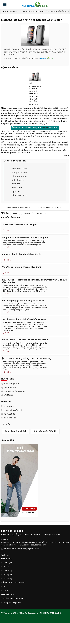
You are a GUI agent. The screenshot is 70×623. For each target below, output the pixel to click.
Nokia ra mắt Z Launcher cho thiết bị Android (25, 340)
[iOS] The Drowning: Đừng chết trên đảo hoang (26, 359)
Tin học (6, 567)
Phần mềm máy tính (13, 410)
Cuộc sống (7, 571)
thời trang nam (19, 195)
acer (31, 91)
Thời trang (7, 579)
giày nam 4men (19, 169)
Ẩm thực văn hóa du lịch (14, 583)
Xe (4, 587)
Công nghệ (25, 11)
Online (5, 591)
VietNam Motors (19, 176)
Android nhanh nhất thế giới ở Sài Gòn (21, 254)
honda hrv (17, 188)
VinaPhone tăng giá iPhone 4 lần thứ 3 (21, 267)
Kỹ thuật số (9, 414)
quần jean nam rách (15, 431)
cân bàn (16, 184)
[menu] (4, 5)
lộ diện (45, 127)
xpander (16, 192)
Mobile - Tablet (39, 11)
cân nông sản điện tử (45, 431)
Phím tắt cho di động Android (18, 207)
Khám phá (7, 575)
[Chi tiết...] (7, 230)
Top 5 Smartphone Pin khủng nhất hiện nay (24, 319)
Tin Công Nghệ (11, 418)
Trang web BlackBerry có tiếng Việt (51, 207)
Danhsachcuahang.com (13, 598)
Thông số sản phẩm (12, 603)
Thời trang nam (11, 384)
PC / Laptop (9, 406)
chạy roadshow (19, 172)
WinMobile (8, 395)
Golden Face (10, 387)
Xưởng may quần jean (14, 391)
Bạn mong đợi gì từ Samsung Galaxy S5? (23, 301)
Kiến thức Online (10, 11)
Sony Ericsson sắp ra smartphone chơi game (25, 238)
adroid (39, 213)
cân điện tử (18, 180)
